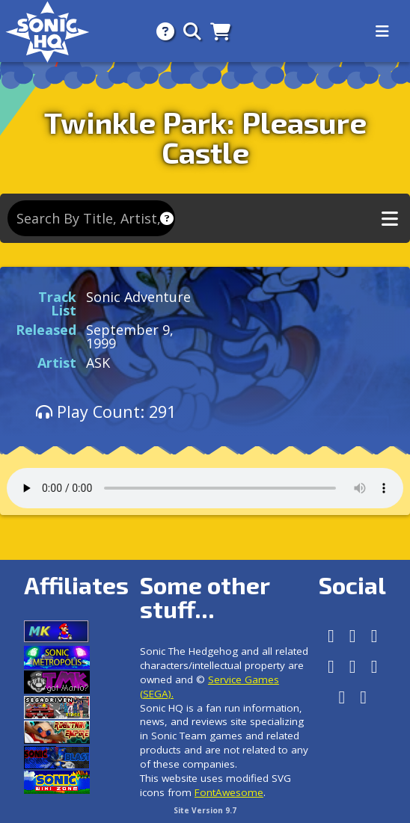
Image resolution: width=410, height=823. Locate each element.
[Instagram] (374, 635)
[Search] (187, 31)
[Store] (215, 31)
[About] (160, 31)
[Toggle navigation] (382, 31)
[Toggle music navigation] (389, 218)
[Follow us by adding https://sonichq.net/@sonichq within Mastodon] (331, 635)
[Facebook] (352, 635)
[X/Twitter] (331, 666)
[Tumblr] (352, 666)
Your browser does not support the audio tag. (205, 488)
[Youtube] (341, 697)
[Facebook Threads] (363, 697)
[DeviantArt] (374, 666)
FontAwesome (229, 792)
